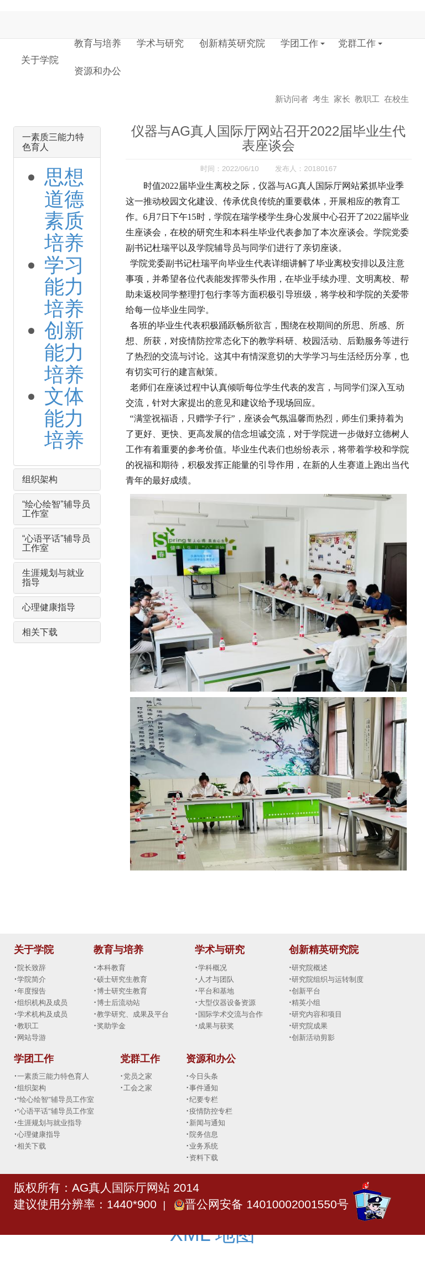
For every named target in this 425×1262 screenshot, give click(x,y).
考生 (321, 99)
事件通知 (203, 1088)
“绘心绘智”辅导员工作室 (55, 1099)
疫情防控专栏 (210, 1111)
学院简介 (31, 979)
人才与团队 (216, 979)
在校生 (396, 99)
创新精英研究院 (232, 43)
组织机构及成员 (42, 1002)
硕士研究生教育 (122, 979)
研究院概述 (310, 968)
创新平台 (306, 991)
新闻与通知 (207, 1123)
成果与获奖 (216, 1026)
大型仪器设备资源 (227, 1002)
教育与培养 (97, 43)
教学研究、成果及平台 (133, 1014)
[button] (322, 37)
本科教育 (111, 968)
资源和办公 (97, 71)
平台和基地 (216, 991)
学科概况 (212, 968)
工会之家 (137, 1088)
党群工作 (357, 43)
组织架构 (40, 479)
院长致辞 (31, 968)
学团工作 (299, 43)
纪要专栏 (203, 1099)
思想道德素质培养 (64, 210)
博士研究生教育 (122, 991)
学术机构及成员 (42, 1014)
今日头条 (203, 1076)
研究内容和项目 (317, 1014)
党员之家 (137, 1076)
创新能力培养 (64, 352)
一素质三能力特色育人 (53, 1076)
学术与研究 (160, 43)
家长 (342, 99)
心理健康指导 (48, 607)
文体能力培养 (64, 418)
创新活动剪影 (313, 1037)
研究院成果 (310, 1026)
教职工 (367, 99)
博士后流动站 (118, 1002)
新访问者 (291, 99)
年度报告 (31, 991)
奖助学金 (111, 1026)
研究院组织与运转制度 (328, 979)
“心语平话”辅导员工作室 (55, 1111)
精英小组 (306, 1002)
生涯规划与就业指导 (49, 1123)
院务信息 (203, 1134)
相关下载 (40, 632)
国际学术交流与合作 (230, 1014)
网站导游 (31, 1037)
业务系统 (203, 1146)
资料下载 (203, 1157)
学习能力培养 (64, 287)
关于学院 (40, 60)
